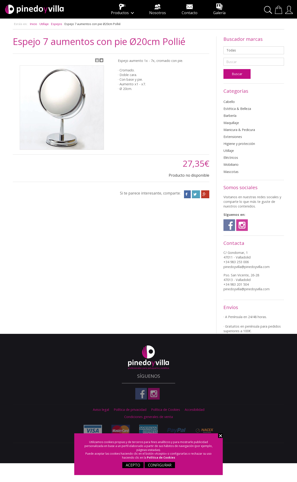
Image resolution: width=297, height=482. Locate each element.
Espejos (56, 24)
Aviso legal (101, 409)
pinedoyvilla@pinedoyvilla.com (246, 267)
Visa (91, 430)
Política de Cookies (161, 458)
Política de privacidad (130, 409)
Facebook (229, 225)
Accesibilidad (194, 409)
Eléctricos (230, 157)
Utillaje (44, 24)
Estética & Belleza (237, 108)
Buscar (269, 10)
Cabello (229, 101)
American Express (147, 430)
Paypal (175, 430)
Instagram (242, 225)
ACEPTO (133, 465)
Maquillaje (231, 123)
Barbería (229, 115)
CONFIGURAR (159, 465)
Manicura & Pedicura (239, 130)
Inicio (33, 24)
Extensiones (232, 136)
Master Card (119, 430)
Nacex (203, 430)
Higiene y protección (239, 143)
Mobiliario (231, 164)
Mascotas (231, 171)
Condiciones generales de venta (148, 416)
